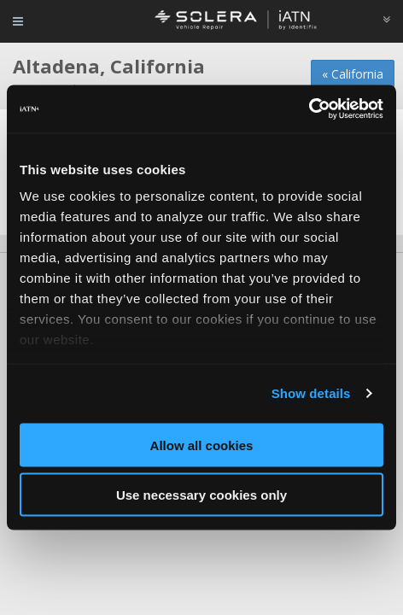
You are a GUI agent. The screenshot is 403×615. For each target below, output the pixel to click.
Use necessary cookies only (201, 495)
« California (352, 74)
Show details (311, 393)
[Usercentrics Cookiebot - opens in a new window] (308, 109)
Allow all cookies (202, 444)
